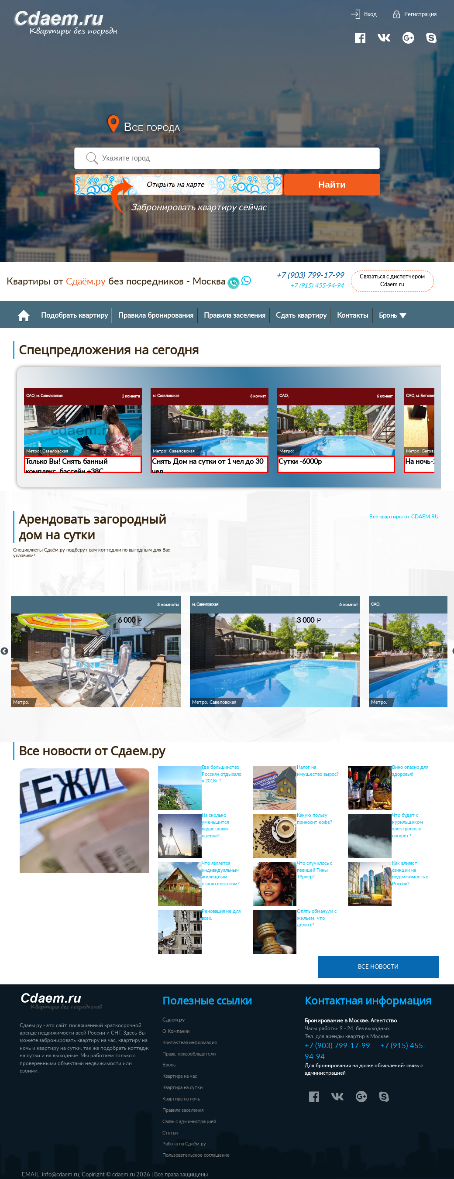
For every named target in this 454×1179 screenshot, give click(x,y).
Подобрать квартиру (74, 315)
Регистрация (420, 14)
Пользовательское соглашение (196, 1155)
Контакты (352, 315)
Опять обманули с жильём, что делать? (317, 918)
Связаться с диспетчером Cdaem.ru (392, 281)
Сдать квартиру (301, 315)
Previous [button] (4, 651)
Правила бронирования (155, 315)
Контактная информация (189, 1042)
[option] (96, 652)
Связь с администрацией (189, 1121)
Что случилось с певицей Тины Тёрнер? (314, 870)
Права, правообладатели (189, 1054)
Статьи (170, 1133)
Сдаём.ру (86, 281)
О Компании (175, 1031)
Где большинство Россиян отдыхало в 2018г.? (221, 774)
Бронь (392, 315)
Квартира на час (179, 1076)
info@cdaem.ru (60, 1174)
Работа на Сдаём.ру (184, 1143)
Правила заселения (234, 315)
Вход (370, 14)
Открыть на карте (173, 185)
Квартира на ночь (181, 1099)
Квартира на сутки (182, 1087)
